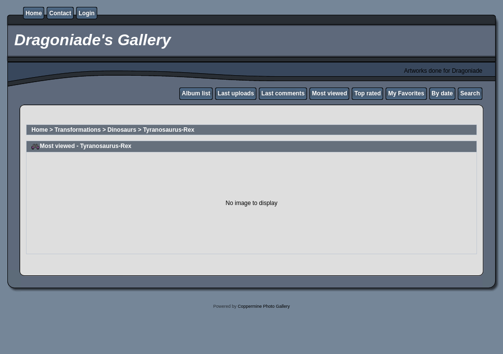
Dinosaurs (122, 129)
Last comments (283, 93)
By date (442, 93)
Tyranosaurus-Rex (168, 129)
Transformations (78, 129)
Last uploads (236, 93)
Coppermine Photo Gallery (264, 306)
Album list (196, 93)
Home (34, 13)
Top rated (367, 93)
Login (87, 13)
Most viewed (329, 93)
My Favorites (406, 93)
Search (470, 93)
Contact (60, 13)
